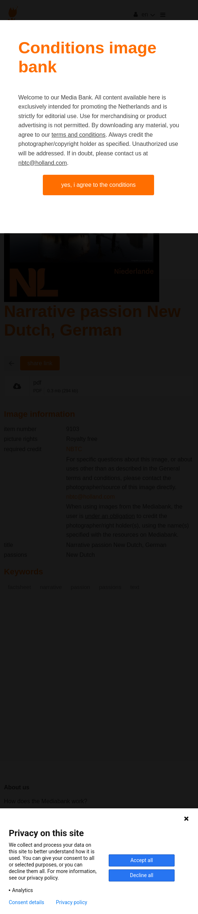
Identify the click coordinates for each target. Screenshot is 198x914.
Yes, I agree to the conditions (98, 185)
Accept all (141, 860)
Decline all (141, 875)
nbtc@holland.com (42, 163)
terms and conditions (79, 135)
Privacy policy (71, 902)
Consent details (26, 902)
